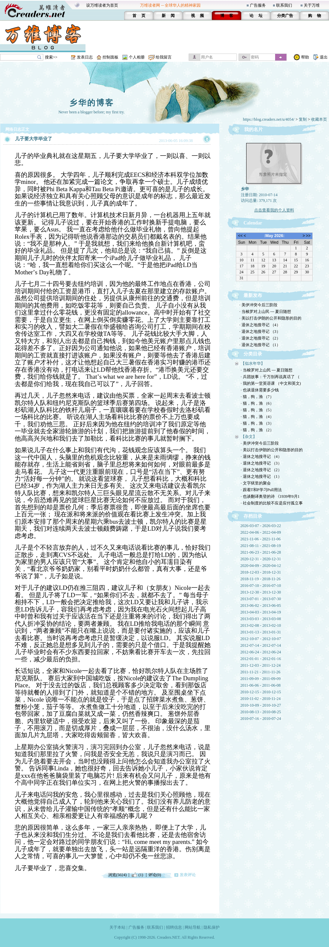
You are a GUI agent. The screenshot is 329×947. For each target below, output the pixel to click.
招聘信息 (174, 927)
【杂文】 (249, 436)
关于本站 (117, 927)
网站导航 (193, 927)
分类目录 (253, 353)
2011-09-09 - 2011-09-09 (261, 678)
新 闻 (168, 15)
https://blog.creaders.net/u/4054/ (268, 119)
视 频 (197, 15)
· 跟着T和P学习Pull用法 (261, 489)
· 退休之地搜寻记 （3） (260, 331)
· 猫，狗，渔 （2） (257, 430)
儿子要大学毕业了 (33, 138)
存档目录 (253, 516)
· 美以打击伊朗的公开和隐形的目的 (270, 318)
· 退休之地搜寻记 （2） (260, 338)
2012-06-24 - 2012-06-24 (261, 652)
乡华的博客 (91, 102)
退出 (324, 57)
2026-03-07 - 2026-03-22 (261, 525)
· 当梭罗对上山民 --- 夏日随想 (265, 311)
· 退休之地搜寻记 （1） (260, 344)
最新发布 (253, 295)
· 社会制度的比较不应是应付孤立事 (272, 503)
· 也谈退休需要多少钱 (260, 390)
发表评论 (188, 875)
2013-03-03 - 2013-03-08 (261, 618)
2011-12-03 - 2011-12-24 (261, 665)
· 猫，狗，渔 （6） (257, 403)
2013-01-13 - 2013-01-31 (261, 632)
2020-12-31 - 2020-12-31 (261, 559)
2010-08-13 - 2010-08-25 (261, 712)
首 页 (138, 15)
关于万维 (312, 5)
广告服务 (258, 5)
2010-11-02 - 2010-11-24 (261, 698)
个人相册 (137, 57)
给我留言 (164, 57)
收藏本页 (319, 119)
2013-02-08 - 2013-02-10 (261, 625)
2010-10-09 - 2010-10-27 (261, 705)
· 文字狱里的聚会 (256, 483)
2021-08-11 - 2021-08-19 (261, 545)
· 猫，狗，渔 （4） (257, 416)
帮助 (305, 57)
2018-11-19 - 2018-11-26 (261, 579)
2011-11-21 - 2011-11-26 (260, 672)
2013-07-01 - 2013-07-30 (261, 599)
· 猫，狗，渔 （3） (257, 423)
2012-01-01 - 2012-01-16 (261, 658)
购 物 (314, 15)
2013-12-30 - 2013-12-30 (261, 592)
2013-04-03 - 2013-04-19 (261, 612)
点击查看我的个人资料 (274, 210)
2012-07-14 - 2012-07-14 (261, 645)
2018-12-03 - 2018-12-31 (261, 572)
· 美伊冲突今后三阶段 (258, 305)
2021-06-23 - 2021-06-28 (261, 552)
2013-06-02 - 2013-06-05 (261, 605)
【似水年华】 (253, 363)
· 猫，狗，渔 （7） (257, 396)
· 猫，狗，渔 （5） (257, 410)
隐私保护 (212, 927)
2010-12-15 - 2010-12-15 (261, 692)
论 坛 (255, 15)
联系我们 (284, 5)
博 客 (226, 15)
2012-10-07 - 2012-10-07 (261, 638)
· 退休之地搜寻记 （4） (260, 325)
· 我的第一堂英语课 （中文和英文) (271, 383)
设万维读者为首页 (102, 5)
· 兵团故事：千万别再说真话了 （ (270, 376)
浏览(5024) (117, 875)
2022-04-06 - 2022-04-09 (261, 532)
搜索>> (51, 57)
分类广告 (285, 15)
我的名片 (253, 129)
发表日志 (85, 57)
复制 (303, 119)
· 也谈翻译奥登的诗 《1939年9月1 (270, 496)
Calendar (253, 222)
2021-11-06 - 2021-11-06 (261, 539)
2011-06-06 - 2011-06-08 (261, 685)
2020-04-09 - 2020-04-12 (261, 565)
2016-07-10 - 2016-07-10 (261, 585)
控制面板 (110, 57)
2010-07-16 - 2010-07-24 (261, 718)
